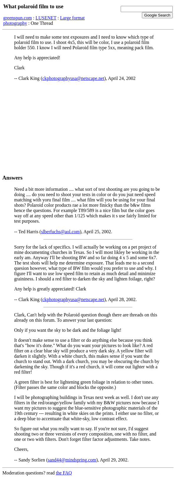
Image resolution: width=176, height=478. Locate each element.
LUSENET (46, 17)
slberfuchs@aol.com (60, 231)
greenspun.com (17, 17)
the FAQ (64, 472)
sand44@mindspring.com (72, 459)
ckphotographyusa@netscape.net (73, 78)
